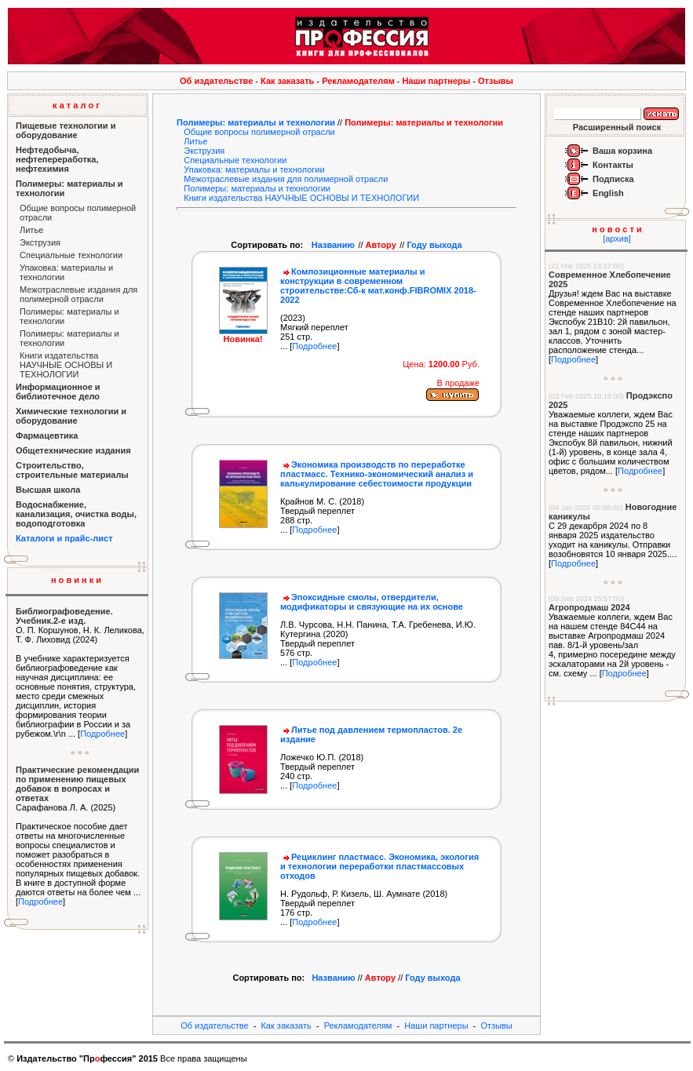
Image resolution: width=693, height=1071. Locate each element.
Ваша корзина (622, 150)
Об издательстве (216, 81)
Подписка (613, 179)
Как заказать (287, 81)
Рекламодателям (358, 81)
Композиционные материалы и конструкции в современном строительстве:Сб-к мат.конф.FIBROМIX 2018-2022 (378, 285)
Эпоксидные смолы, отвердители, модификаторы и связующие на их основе (371, 601)
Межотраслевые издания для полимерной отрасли (78, 294)
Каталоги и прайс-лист (64, 538)
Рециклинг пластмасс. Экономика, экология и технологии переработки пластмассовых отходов (379, 866)
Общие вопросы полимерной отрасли (259, 132)
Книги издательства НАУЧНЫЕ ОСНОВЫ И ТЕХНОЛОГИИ (66, 365)
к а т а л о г (76, 105)
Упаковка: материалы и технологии (254, 169)
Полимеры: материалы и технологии (256, 122)
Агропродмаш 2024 (589, 607)
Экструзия (40, 242)
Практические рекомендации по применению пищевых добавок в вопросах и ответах (77, 784)
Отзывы (495, 81)
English (608, 193)
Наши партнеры (437, 81)
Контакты (613, 164)
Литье (31, 230)
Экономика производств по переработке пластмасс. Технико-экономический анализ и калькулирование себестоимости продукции (376, 474)
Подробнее (102, 733)
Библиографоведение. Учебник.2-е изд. (64, 616)
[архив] (617, 238)
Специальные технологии (71, 255)
